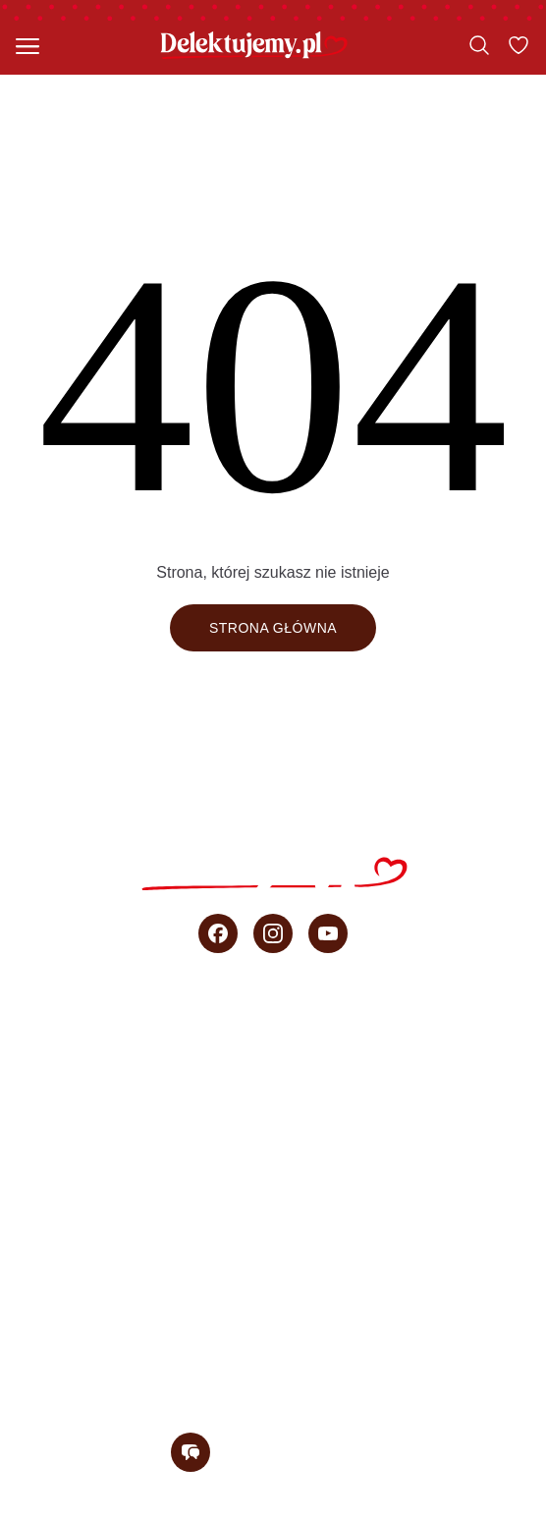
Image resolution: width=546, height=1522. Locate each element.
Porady (273, 1245)
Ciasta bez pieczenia (273, 1115)
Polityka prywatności (229, 1511)
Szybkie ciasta (273, 1072)
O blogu (272, 1331)
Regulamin (80, 1511)
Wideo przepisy (273, 1202)
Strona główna (273, 628)
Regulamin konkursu (422, 1511)
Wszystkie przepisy (272, 1029)
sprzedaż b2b (272, 1288)
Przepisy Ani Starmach (272, 1158)
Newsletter (273, 1374)
